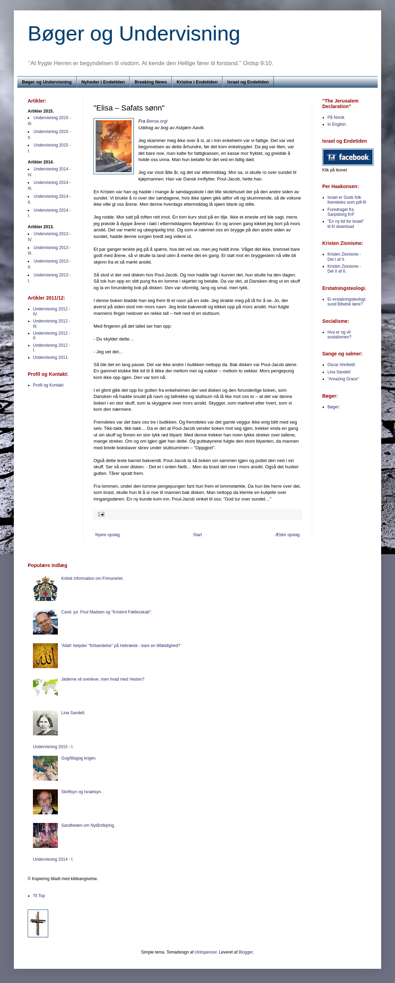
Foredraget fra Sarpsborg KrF (340, 212)
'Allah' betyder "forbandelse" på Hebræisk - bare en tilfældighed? (120, 645)
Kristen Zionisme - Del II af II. (344, 269)
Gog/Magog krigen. (79, 758)
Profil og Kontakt (48, 385)
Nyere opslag (107, 534)
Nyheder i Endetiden (103, 82)
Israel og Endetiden (248, 82)
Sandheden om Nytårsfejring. (88, 825)
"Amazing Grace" (343, 379)
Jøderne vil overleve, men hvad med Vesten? (102, 679)
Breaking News (150, 82)
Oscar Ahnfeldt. (341, 364)
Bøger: (333, 407)
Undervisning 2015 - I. (53, 746)
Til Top (39, 895)
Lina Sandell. (73, 712)
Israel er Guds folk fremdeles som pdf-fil (346, 200)
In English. (337, 124)
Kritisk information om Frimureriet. (92, 578)
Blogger (246, 952)
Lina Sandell (338, 372)
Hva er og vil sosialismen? (339, 334)
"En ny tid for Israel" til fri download (345, 224)
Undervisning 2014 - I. (53, 859)
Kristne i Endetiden (197, 82)
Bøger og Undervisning (134, 33)
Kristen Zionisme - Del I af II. (344, 257)
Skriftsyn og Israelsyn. (81, 791)
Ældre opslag (287, 534)
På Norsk (335, 117)
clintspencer (206, 952)
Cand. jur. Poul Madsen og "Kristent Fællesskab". (106, 612)
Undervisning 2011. (51, 357)
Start (197, 534)
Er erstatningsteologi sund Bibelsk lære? (346, 302)
